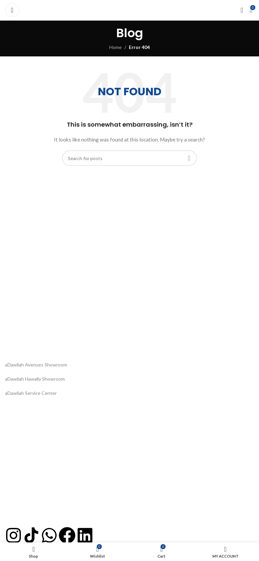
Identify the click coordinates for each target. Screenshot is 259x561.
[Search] (129, 158)
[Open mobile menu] (12, 10)
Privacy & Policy (21, 447)
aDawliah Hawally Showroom (35, 379)
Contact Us (17, 458)
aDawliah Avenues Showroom (36, 364)
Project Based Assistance (32, 514)
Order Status (19, 424)
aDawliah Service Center (31, 393)
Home (115, 47)
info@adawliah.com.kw (28, 503)
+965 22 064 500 (23, 491)
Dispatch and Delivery (28, 435)
